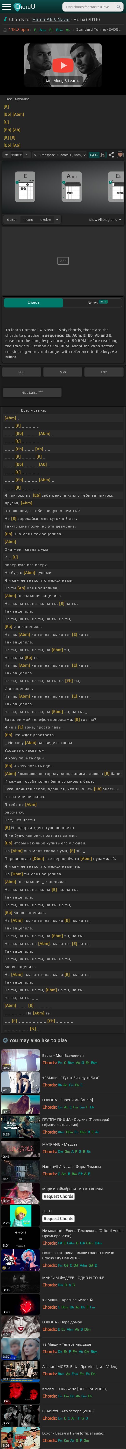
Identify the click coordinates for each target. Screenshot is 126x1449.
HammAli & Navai (51, 19)
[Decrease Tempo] (6, 154)
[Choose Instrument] (57, 219)
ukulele (45, 219)
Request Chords (58, 1196)
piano (29, 219)
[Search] (118, 7)
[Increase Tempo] (27, 154)
